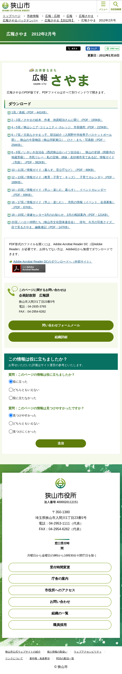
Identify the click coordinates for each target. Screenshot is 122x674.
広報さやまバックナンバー (20, 20)
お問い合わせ (60, 601)
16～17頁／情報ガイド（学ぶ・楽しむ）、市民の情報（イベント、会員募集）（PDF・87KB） (63, 204)
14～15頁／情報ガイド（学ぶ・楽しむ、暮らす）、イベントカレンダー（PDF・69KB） (58, 192)
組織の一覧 (60, 613)
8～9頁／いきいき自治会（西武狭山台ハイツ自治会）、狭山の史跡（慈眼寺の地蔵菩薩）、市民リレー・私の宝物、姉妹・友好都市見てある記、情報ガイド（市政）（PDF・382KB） (63, 157)
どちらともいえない (26, 389)
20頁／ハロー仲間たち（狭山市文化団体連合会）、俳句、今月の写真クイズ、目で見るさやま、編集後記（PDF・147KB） (63, 224)
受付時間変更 (60, 567)
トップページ (11, 16)
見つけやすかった (24, 415)
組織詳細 (61, 337)
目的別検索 (116, 6)
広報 (69, 16)
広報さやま (86, 16)
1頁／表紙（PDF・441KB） (29, 112)
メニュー (103, 6)
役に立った (20, 381)
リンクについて (14, 658)
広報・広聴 (52, 16)
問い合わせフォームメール (61, 325)
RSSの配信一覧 (65, 658)
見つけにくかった (24, 431)
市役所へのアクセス (60, 590)
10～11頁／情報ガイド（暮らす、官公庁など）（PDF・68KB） (53, 169)
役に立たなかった (24, 398)
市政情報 (33, 16)
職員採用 (60, 625)
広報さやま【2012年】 (60, 20)
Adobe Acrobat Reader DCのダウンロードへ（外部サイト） (52, 261)
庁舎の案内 (60, 578)
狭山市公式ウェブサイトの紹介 (23, 651)
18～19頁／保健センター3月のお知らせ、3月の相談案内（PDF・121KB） (60, 214)
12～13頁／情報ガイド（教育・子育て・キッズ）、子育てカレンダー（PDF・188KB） (63, 179)
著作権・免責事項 (39, 658)
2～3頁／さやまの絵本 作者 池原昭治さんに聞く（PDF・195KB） (57, 120)
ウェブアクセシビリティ (88, 651)
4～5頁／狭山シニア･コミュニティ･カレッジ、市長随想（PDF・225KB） (60, 127)
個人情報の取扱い (57, 651)
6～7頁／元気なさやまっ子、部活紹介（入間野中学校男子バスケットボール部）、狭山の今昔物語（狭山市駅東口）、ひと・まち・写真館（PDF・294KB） (61, 140)
